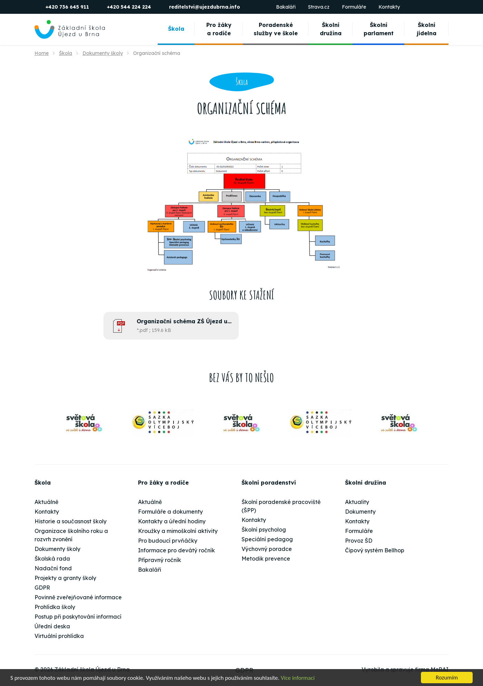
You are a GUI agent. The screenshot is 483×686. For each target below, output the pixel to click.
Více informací (298, 678)
